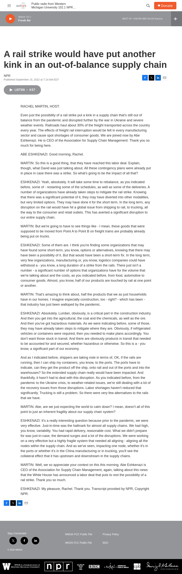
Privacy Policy (111, 534)
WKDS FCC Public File (78, 542)
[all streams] (176, 18)
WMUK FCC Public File (78, 534)
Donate (167, 6)
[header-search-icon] (148, 5)
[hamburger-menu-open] (9, 5)
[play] (10, 19)
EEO (105, 542)
